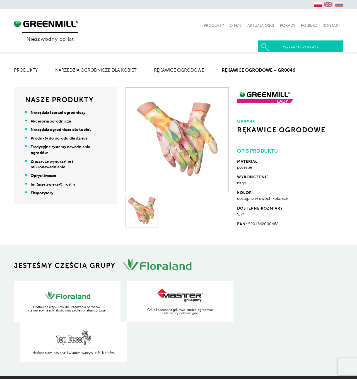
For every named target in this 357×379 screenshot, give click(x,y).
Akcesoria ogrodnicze (51, 121)
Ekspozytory (42, 193)
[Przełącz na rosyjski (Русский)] (339, 4)
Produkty (26, 70)
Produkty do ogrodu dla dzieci (59, 138)
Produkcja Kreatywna (324, 370)
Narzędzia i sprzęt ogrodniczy (58, 112)
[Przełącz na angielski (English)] (328, 4)
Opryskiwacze (43, 175)
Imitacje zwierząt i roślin (53, 184)
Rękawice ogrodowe (179, 70)
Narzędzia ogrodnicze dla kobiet (95, 70)
